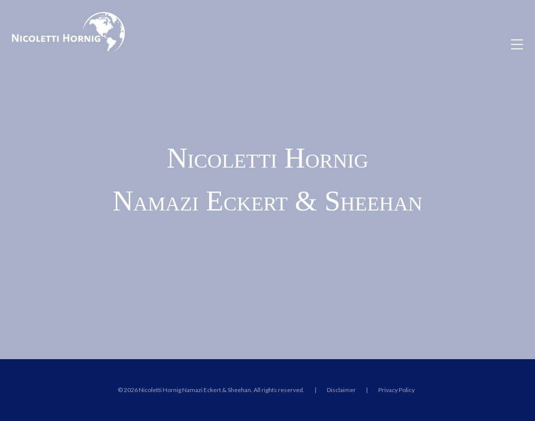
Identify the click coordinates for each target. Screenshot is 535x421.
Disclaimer (341, 390)
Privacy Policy (396, 390)
